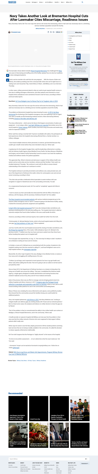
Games (69, 472)
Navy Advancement (36, 469)
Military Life (69, 2)
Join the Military (49, 2)
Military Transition (72, 469)
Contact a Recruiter (36, 465)
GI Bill (45, 467)
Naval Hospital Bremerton (38, 70)
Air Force (58, 469)
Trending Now (71, 115)
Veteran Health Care (48, 469)
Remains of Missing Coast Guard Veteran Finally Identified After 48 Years (81, 119)
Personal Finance (24, 467)
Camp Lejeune (19, 126)
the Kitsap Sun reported (15, 229)
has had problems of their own (22, 223)
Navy (58, 70)
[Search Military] (46, 459)
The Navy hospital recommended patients (20, 199)
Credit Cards (22, 465)
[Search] (81, 2)
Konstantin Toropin (17, 32)
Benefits (57, 2)
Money (41, 2)
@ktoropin (11, 347)
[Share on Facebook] (48, 32)
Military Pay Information (25, 469)
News (63, 2)
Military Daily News (40, 28)
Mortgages (35, 2)
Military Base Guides (72, 465)
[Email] (53, 32)
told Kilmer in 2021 (31, 299)
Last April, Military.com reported (37, 124)
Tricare (45, 470)
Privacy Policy (76, 85)
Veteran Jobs (71, 467)
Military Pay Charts (24, 470)
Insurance (28, 2)
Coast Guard (58, 472)
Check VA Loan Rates (12, 467)
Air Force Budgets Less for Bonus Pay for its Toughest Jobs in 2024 (34, 100)
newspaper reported (26, 249)
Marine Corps (59, 470)
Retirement (46, 472)
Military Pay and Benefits (49, 465)
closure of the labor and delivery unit (24, 118)
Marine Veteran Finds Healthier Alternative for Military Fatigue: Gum (81, 132)
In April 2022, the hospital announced (19, 207)
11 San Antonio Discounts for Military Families (82, 125)
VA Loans (10, 465)
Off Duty (70, 470)
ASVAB (33, 467)
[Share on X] (51, 32)
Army (57, 465)
